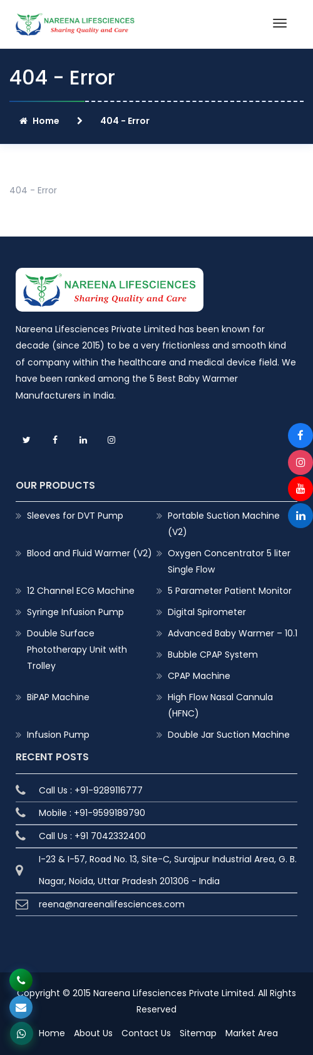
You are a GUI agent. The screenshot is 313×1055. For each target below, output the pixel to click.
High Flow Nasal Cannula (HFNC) (220, 705)
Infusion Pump (58, 734)
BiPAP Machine (58, 697)
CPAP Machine (199, 676)
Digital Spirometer (207, 612)
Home (39, 121)
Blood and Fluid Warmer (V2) (89, 553)
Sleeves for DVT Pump (75, 515)
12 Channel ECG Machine (81, 590)
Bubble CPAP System (213, 654)
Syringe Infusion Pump (75, 612)
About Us (93, 1033)
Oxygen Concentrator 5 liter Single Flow (229, 561)
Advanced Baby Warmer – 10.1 (232, 633)
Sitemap (198, 1033)
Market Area (251, 1033)
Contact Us (146, 1033)
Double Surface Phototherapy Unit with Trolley (77, 649)
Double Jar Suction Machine (229, 734)
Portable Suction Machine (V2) (224, 523)
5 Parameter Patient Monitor (230, 590)
